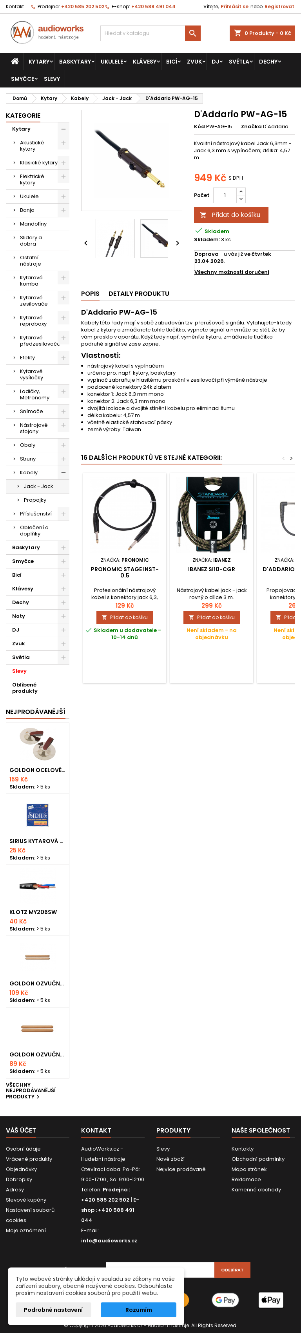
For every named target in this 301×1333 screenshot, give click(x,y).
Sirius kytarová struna (37, 841)
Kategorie (23, 115)
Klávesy (144, 62)
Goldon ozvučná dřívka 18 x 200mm (37, 983)
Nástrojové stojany (34, 428)
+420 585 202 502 (82, 6)
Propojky (35, 500)
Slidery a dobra (31, 241)
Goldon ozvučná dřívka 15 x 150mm (37, 1054)
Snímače (31, 411)
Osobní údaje (23, 1149)
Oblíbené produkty (25, 688)
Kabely (29, 472)
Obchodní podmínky (258, 1159)
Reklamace (246, 1179)
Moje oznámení (26, 1230)
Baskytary (75, 62)
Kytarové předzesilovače (40, 341)
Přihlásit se (234, 6)
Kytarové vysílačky (31, 374)
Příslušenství (36, 513)
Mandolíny (33, 224)
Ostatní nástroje (30, 261)
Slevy (52, 79)
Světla (239, 62)
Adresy (15, 1189)
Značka (251, 126)
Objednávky (21, 1169)
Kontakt (15, 6)
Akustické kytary (32, 146)
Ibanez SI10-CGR (211, 569)
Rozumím (138, 1310)
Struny (28, 459)
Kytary (39, 62)
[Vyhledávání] (150, 33)
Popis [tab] (90, 293)
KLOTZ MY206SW (33, 912)
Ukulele (112, 62)
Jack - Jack (38, 486)
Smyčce (22, 79)
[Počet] (225, 195)
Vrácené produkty (29, 1159)
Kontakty (243, 1149)
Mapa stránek (249, 1169)
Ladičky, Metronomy (34, 394)
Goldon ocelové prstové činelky (37, 770)
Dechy (268, 62)
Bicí (171, 62)
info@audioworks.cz (109, 1240)
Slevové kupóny (26, 1200)
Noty (18, 616)
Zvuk (194, 62)
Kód (199, 126)
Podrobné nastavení (53, 1310)
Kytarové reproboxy (33, 321)
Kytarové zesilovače (34, 301)
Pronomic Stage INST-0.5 (125, 572)
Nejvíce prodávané (181, 1169)
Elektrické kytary (32, 179)
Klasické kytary (39, 162)
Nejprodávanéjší (35, 711)
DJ (215, 62)
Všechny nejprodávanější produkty (31, 1091)
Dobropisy (19, 1179)
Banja (27, 210)
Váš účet (21, 1130)
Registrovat (279, 6)
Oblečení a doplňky (34, 530)
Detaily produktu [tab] (139, 293)
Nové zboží (170, 1159)
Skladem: (207, 239)
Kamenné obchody (256, 1189)
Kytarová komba (31, 281)
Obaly (27, 445)
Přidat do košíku (230, 214)
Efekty (27, 357)
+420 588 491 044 (153, 6)
